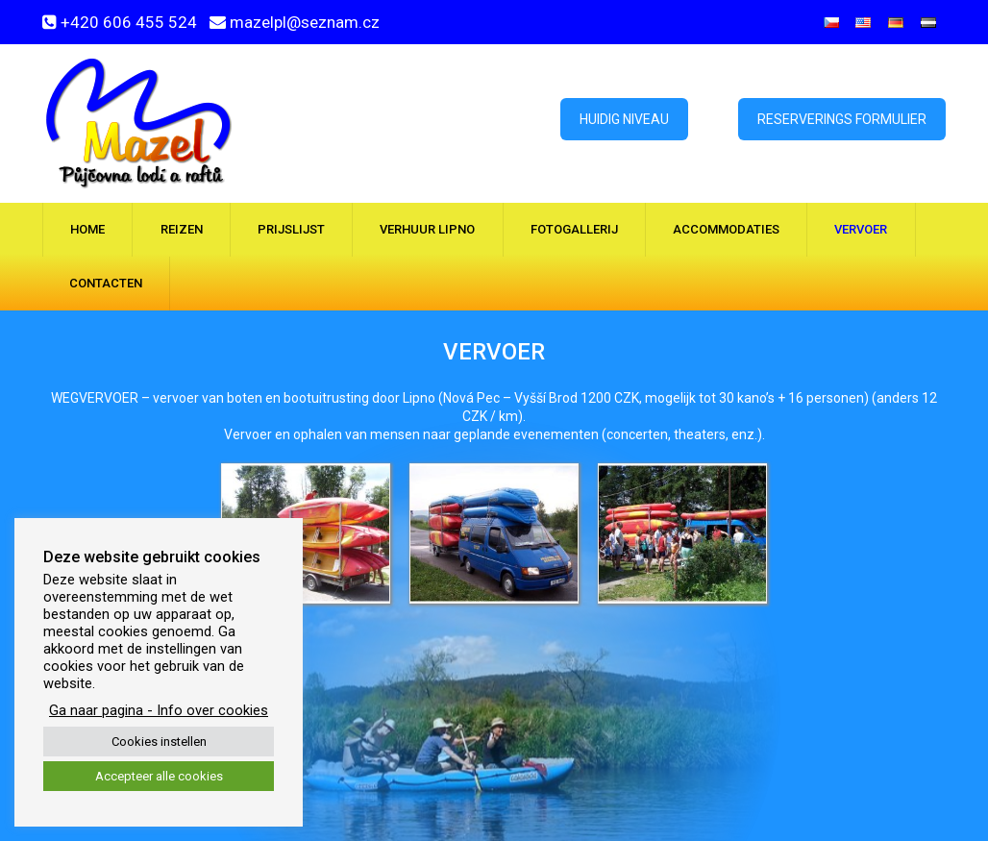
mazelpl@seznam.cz (305, 22)
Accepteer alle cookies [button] (159, 776)
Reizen (182, 229)
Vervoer (860, 229)
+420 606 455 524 (129, 22)
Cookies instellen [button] (159, 741)
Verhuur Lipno (427, 229)
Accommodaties (726, 229)
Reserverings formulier (841, 119)
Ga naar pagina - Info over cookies (158, 710)
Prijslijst (291, 229)
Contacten (105, 283)
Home (87, 229)
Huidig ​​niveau (624, 119)
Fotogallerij (574, 229)
